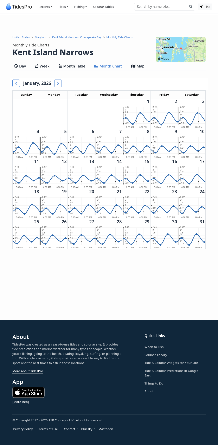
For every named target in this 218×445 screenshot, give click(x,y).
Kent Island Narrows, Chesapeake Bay (76, 37)
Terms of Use (48, 429)
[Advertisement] (109, 24)
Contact (69, 429)
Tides (62, 7)
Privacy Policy (23, 429)
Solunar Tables (103, 7)
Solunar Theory (156, 355)
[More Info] (20, 402)
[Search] (160, 7)
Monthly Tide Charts (119, 37)
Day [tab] (20, 66)
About (149, 391)
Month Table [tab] (72, 66)
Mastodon (105, 429)
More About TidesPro (27, 371)
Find (205, 7)
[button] (16, 83)
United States (21, 37)
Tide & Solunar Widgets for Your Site (171, 363)
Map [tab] (138, 66)
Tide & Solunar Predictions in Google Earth (171, 373)
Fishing (79, 7)
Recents (44, 7)
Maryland (41, 37)
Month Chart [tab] (108, 66)
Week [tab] (42, 66)
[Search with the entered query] (191, 7)
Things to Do (154, 383)
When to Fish (154, 347)
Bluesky (86, 429)
